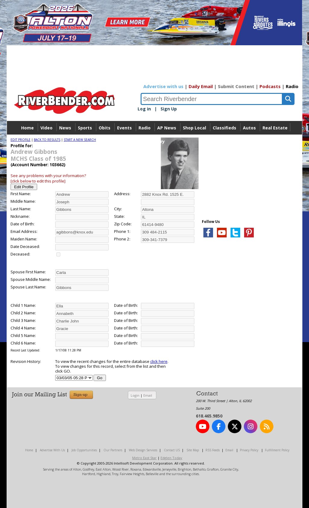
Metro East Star (144, 458)
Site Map (192, 450)
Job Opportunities (84, 450)
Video (46, 128)
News (65, 128)
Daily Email (201, 86)
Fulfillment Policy (277, 450)
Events (124, 128)
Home (27, 128)
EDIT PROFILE (20, 140)
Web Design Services (143, 450)
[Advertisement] (247, 313)
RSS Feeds (212, 450)
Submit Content (236, 86)
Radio (292, 86)
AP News (166, 128)
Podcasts (270, 86)
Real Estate (275, 128)
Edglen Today (171, 458)
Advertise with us (163, 86)
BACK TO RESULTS (47, 140)
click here (158, 361)
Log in (144, 109)
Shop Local (194, 128)
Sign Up (169, 109)
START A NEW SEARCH (80, 140)
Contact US (172, 450)
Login (135, 395)
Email (147, 395)
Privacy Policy (249, 450)
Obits (104, 128)
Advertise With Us (52, 450)
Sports (85, 128)
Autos (249, 128)
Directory (155, 141)
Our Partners (113, 450)
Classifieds (224, 128)
